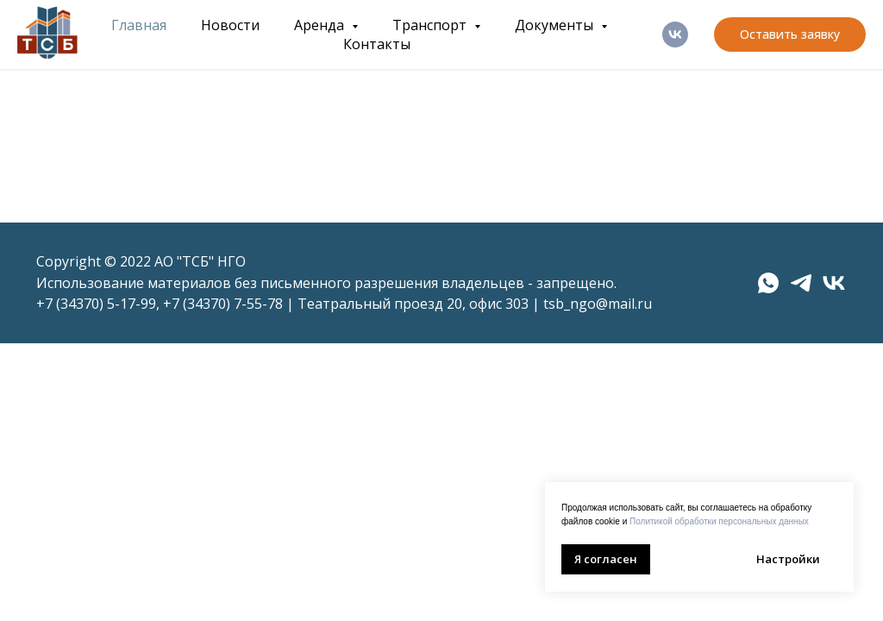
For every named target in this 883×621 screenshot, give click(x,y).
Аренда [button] (321, 25)
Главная (138, 25)
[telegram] (801, 283)
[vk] (834, 283)
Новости (230, 25)
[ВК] (675, 34)
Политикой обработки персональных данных (719, 521)
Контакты (376, 43)
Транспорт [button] (431, 25)
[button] (790, 34)
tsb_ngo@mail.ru (597, 303)
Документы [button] (556, 25)
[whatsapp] (768, 283)
